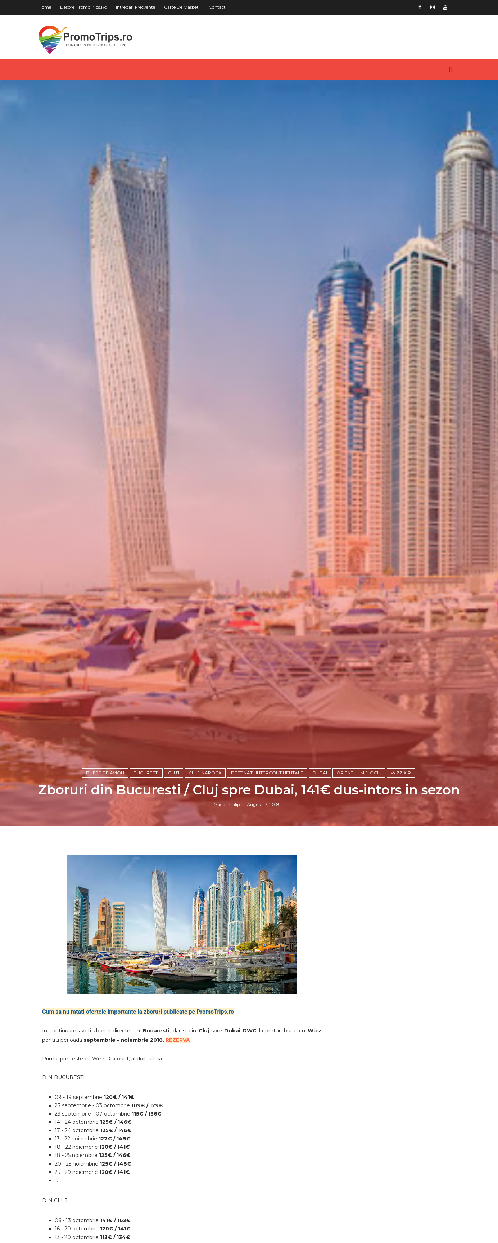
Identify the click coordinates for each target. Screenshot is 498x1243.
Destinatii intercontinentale (267, 772)
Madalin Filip (227, 804)
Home (45, 7)
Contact (217, 7)
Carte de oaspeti (182, 7)
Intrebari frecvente (135, 7)
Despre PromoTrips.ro (83, 7)
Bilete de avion (105, 772)
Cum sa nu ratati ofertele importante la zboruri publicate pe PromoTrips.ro (138, 1011)
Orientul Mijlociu (358, 772)
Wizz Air (401, 772)
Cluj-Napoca (205, 772)
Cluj (173, 772)
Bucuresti (146, 772)
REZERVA (178, 1040)
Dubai (320, 772)
